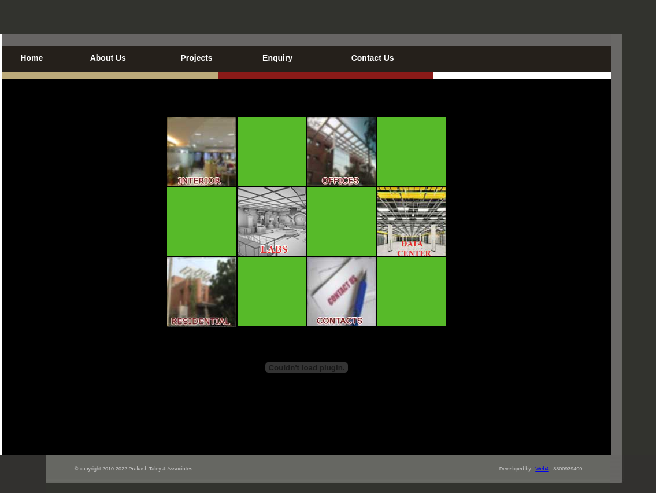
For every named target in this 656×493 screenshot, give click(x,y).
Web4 (541, 469)
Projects (196, 57)
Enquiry (277, 57)
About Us (108, 57)
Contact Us (372, 57)
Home (31, 57)
